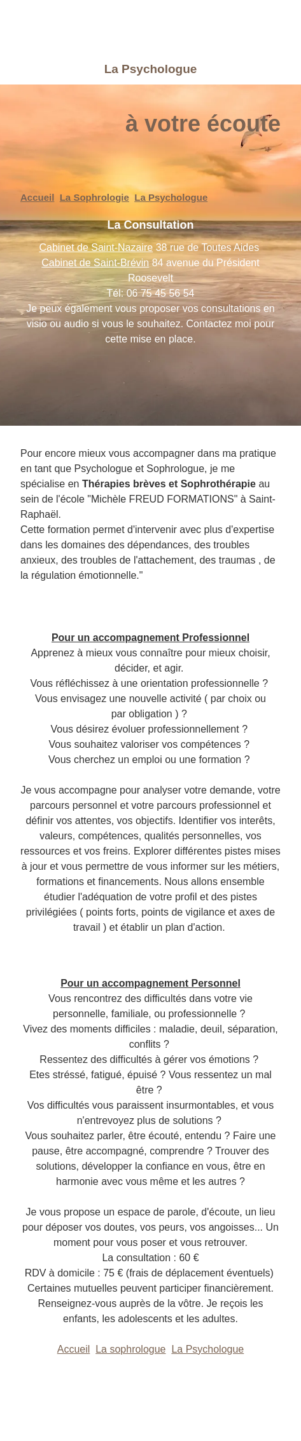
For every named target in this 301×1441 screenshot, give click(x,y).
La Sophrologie (94, 197)
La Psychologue (170, 197)
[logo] (114, 26)
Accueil (37, 197)
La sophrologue (130, 1349)
